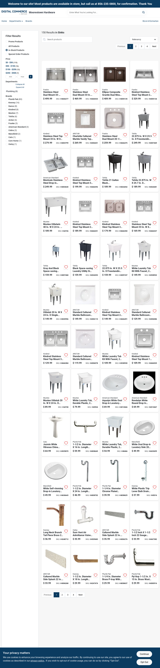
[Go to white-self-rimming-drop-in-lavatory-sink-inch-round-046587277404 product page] (56, 478)
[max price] (22, 76)
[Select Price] (30, 76)
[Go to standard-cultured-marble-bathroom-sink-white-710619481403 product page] (85, 302)
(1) (12, 137)
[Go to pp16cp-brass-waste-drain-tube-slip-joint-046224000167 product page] (144, 566)
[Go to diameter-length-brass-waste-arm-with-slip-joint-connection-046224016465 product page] (85, 566)
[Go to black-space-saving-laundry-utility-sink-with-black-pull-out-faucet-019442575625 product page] (85, 258)
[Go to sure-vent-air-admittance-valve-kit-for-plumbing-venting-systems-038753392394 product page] (85, 522)
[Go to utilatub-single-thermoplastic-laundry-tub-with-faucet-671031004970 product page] (56, 302)
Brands (29, 21)
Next (154, 46)
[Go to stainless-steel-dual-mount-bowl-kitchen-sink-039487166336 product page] (115, 126)
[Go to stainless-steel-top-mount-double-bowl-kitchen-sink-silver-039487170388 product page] (56, 126)
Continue (144, 654)
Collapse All (20, 84)
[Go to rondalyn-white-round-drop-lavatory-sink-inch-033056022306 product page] (144, 390)
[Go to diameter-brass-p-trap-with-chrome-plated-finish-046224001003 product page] (115, 566)
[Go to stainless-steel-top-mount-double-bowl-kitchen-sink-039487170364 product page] (144, 214)
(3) (18, 127)
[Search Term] (106, 12)
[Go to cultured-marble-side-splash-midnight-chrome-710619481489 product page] (115, 522)
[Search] (144, 12)
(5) (13, 123)
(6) (12, 116)
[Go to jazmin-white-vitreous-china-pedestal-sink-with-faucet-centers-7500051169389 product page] (56, 434)
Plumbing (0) (12, 91)
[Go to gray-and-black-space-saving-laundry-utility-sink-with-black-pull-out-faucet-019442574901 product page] (56, 258)
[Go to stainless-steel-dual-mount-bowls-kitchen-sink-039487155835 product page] (85, 82)
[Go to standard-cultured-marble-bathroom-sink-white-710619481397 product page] (144, 302)
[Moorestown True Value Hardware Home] (14, 12)
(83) (15, 99)
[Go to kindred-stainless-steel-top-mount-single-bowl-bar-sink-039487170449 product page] (144, 346)
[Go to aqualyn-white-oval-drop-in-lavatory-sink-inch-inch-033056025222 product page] (115, 390)
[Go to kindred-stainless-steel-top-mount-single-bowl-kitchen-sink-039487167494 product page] (144, 82)
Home (4, 21)
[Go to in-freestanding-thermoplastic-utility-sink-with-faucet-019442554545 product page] (115, 258)
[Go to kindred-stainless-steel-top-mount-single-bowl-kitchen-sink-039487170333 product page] (115, 302)
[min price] (11, 76)
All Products (13, 46)
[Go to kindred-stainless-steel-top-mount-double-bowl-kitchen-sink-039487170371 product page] (85, 170)
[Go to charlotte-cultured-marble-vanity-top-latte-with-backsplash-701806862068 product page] (85, 126)
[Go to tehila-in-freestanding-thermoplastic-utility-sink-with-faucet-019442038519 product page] (144, 170)
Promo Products (15, 41)
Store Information (150, 21)
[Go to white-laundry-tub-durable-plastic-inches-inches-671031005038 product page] (85, 390)
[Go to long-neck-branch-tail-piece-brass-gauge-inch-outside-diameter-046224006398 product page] (56, 522)
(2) (14, 134)
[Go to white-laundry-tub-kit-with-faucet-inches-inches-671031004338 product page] (115, 346)
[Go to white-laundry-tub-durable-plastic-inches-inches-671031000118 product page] (115, 434)
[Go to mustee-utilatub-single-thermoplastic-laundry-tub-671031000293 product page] (56, 390)
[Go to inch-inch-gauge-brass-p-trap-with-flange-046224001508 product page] (144, 522)
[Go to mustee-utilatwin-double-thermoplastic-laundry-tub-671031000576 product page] (56, 214)
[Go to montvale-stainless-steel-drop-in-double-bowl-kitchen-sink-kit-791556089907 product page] (56, 170)
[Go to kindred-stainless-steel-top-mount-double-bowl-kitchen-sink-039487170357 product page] (56, 346)
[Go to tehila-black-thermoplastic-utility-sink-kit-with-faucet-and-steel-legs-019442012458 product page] (115, 170)
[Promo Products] (7, 41)
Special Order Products (18, 54)
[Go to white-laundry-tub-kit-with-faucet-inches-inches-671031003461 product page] (144, 258)
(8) (12, 106)
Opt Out (144, 662)
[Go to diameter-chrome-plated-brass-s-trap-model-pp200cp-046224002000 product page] (115, 478)
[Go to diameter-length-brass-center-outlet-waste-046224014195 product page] (85, 434)
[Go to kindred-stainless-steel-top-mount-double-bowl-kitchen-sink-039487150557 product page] (115, 214)
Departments (15, 21)
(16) (13, 102)
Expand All (20, 87)
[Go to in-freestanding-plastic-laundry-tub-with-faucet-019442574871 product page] (144, 126)
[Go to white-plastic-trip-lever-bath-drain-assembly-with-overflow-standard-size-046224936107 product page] (144, 478)
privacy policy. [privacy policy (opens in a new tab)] (38, 660)
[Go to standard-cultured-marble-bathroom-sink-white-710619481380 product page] (85, 346)
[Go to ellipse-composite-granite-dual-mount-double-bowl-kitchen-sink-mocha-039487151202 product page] (115, 82)
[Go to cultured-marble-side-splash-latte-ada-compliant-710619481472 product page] (56, 566)
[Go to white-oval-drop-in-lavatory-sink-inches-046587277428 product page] (144, 434)
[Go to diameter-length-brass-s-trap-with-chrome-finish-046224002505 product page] (85, 478)
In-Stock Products (16, 50)
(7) (13, 113)
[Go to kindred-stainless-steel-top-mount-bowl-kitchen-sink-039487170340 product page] (85, 214)
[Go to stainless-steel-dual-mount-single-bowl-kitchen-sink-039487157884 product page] (56, 82)
